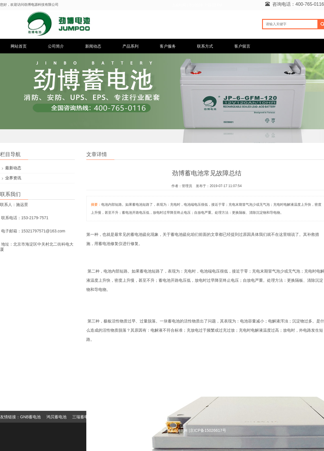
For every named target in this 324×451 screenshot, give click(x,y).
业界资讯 (13, 178)
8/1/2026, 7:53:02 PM (205, 5)
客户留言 (242, 46)
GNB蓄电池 (30, 417)
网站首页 (19, 46)
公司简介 (56, 46)
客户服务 (168, 46)
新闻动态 (93, 46)
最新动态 (13, 168)
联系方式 (205, 46)
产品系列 (130, 46)
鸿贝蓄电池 (56, 417)
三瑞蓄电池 (82, 417)
